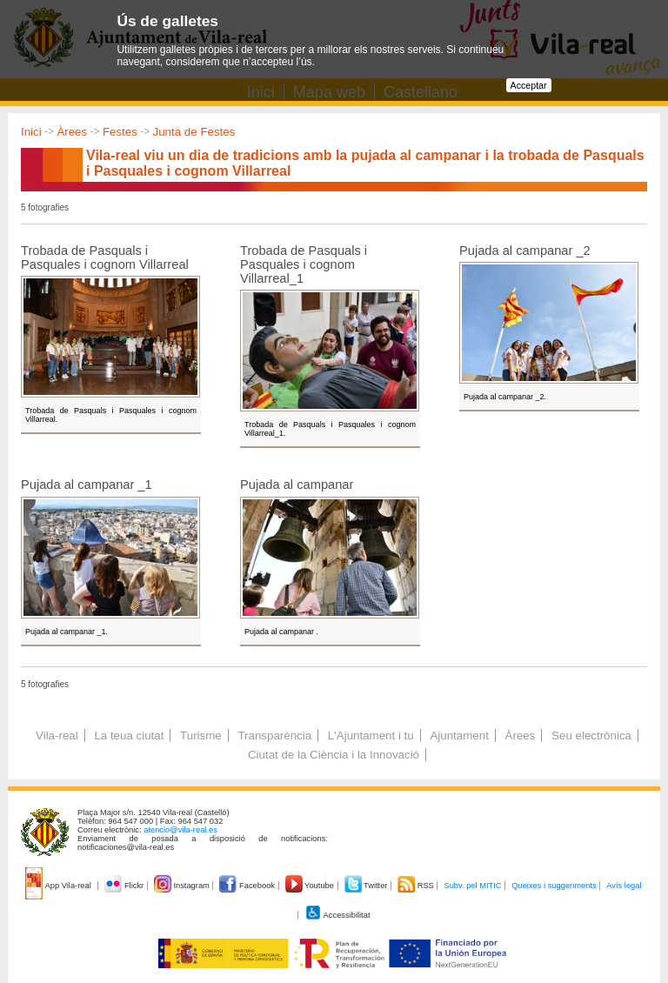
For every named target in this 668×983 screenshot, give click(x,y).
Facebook (248, 885)
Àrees (72, 131)
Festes (120, 131)
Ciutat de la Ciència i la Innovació (333, 754)
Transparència (274, 735)
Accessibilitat (337, 915)
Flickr (124, 885)
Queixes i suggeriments (553, 885)
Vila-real (57, 735)
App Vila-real (59, 885)
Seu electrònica (591, 735)
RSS (416, 885)
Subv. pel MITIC (472, 885)
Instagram (183, 885)
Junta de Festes (194, 131)
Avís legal (623, 885)
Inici (31, 131)
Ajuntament (459, 735)
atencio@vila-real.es (180, 830)
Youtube (311, 885)
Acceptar (529, 85)
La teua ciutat (129, 735)
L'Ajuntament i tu (371, 735)
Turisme (201, 735)
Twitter (367, 885)
